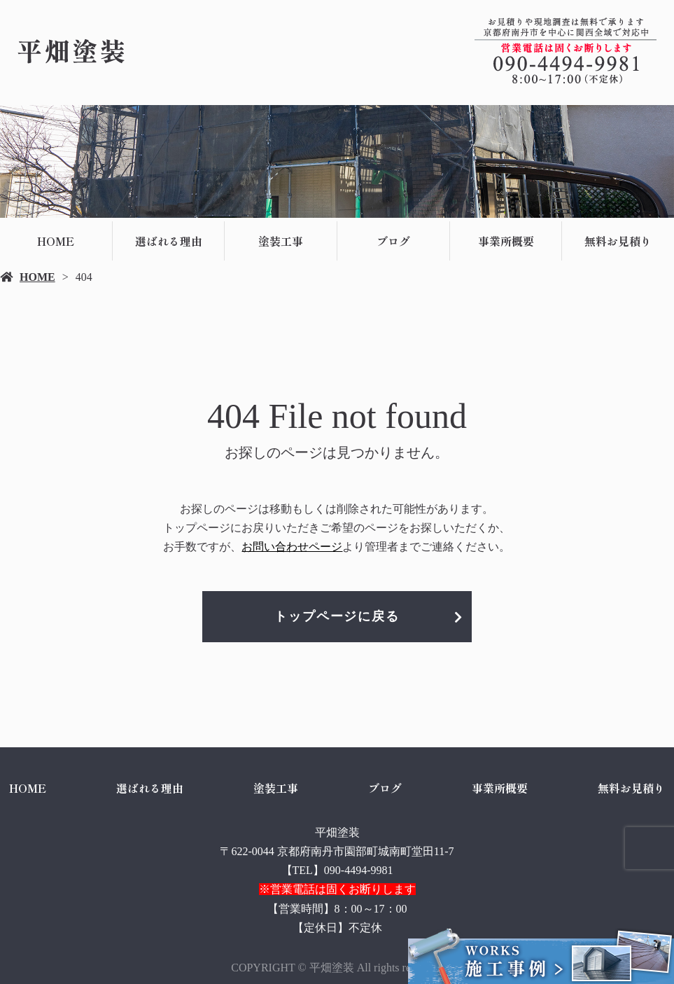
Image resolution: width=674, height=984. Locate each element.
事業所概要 (506, 241)
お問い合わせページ (291, 547)
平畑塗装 (337, 832)
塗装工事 (280, 241)
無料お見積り (631, 787)
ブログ (393, 241)
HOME (55, 241)
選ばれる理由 (168, 241)
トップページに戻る (336, 616)
